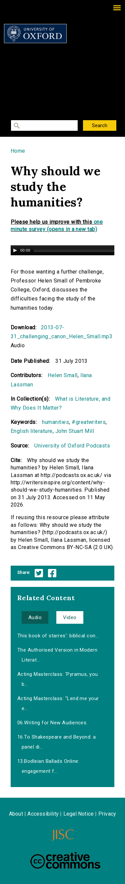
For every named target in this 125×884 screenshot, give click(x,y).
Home (18, 151)
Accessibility (43, 814)
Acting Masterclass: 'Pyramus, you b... (57, 679)
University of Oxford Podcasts (72, 445)
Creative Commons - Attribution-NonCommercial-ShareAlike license (65, 860)
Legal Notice (78, 814)
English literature (32, 431)
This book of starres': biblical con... (58, 636)
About (16, 814)
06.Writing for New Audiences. (52, 723)
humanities (55, 422)
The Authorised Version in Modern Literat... (57, 655)
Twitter (39, 573)
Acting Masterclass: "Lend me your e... (58, 703)
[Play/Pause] (15, 250)
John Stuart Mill (74, 431)
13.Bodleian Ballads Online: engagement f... (48, 766)
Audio (35, 617)
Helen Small (62, 375)
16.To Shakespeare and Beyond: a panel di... (56, 742)
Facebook (52, 573)
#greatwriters (89, 422)
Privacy (107, 814)
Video (69, 617)
